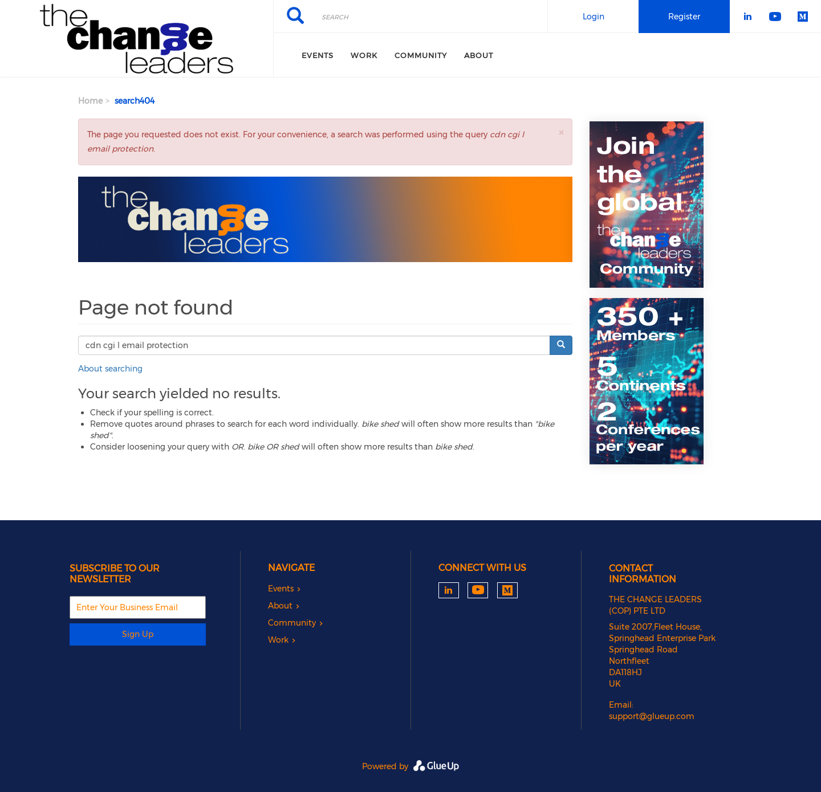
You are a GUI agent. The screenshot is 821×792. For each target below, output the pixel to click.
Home (90, 101)
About (478, 55)
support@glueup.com (651, 716)
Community (421, 55)
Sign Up (137, 634)
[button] (561, 132)
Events (318, 55)
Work (364, 55)
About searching (110, 369)
